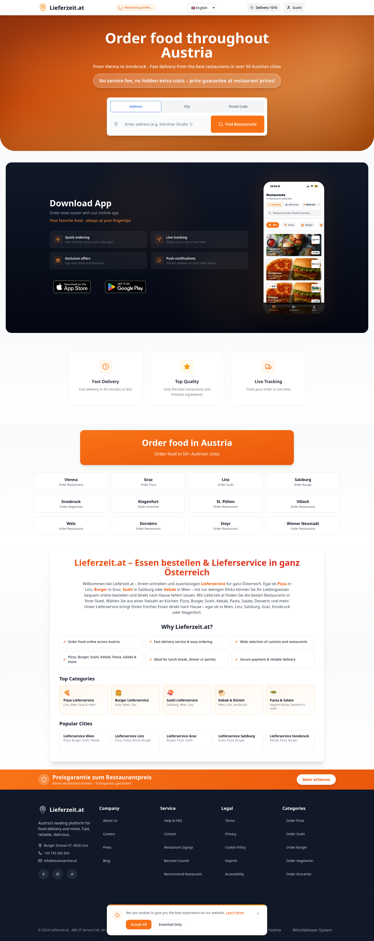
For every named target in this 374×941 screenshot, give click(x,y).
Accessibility (234, 874)
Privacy (230, 834)
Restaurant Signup (178, 847)
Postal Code (238, 106)
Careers (109, 834)
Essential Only (170, 924)
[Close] (258, 913)
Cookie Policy (235, 847)
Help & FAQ (173, 820)
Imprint (231, 860)
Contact (170, 834)
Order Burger (296, 847)
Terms (230, 820)
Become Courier (176, 860)
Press (107, 847)
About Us (110, 820)
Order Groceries (298, 874)
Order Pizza (295, 820)
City (187, 106)
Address (135, 106)
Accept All (139, 924)
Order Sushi (295, 834)
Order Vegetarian (299, 860)
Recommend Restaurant (183, 874)
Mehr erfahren (316, 779)
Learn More (235, 912)
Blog (106, 860)
